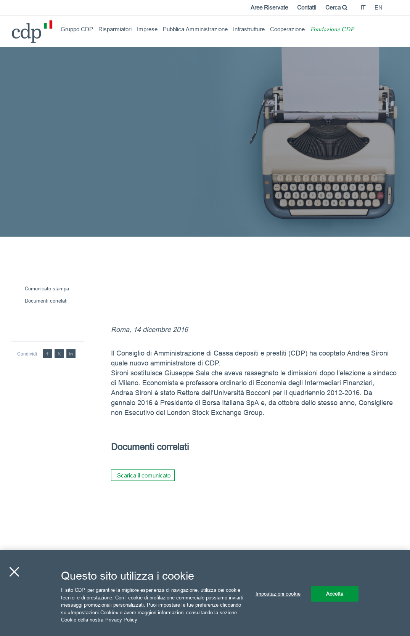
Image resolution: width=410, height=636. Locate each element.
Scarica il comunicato (143, 475)
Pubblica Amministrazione (195, 29)
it (362, 7)
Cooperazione (287, 29)
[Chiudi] (14, 571)
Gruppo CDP (77, 29)
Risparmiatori (115, 29)
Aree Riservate (269, 7)
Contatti (306, 7)
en (379, 7)
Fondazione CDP (332, 30)
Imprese (147, 29)
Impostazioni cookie (278, 593)
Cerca (336, 7)
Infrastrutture (249, 29)
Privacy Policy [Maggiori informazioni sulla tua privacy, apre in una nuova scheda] (121, 620)
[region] (205, 593)
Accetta (335, 593)
